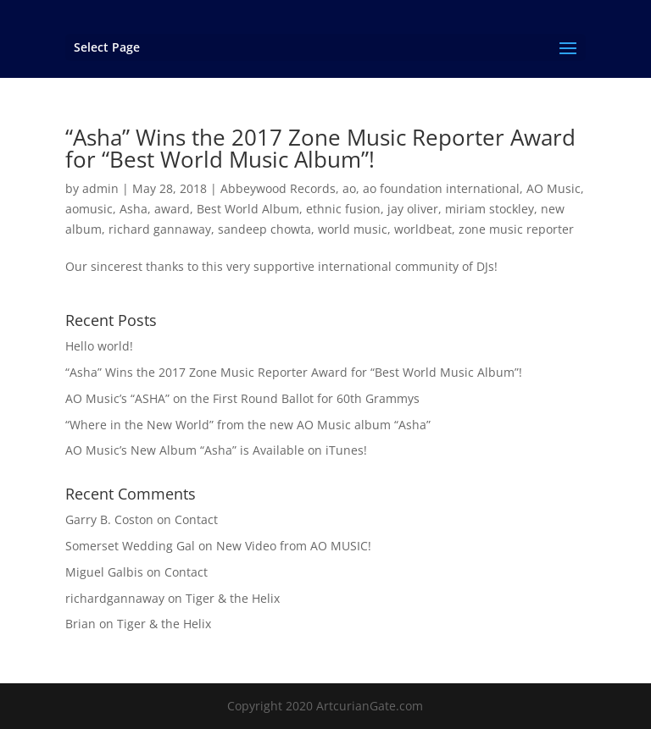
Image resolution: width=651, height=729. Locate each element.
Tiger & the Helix (233, 598)
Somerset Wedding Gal (130, 546)
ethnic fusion (343, 209)
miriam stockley (489, 209)
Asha (133, 209)
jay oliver (412, 209)
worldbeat (423, 229)
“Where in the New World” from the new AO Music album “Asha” (248, 425)
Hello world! (99, 346)
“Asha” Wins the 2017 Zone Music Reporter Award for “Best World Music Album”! (320, 148)
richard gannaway (159, 229)
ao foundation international (441, 188)
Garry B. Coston (109, 519)
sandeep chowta (264, 229)
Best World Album (248, 209)
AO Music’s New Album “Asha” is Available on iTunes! (216, 450)
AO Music (553, 188)
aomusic (89, 209)
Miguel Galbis (104, 572)
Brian (80, 624)
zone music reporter (516, 229)
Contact (196, 519)
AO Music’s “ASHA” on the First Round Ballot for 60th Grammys (242, 398)
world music (352, 229)
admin (100, 188)
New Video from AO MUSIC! (293, 546)
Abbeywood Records (278, 188)
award (172, 209)
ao (349, 188)
